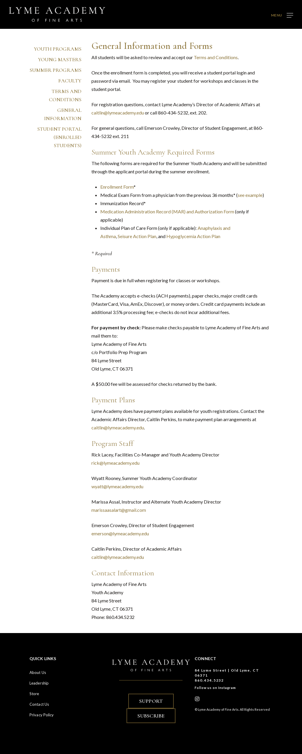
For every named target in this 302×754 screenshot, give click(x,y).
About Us (37, 672)
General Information (63, 111)
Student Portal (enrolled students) (59, 134)
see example (250, 195)
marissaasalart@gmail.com (118, 510)
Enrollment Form (117, 187)
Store (34, 693)
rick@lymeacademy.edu (115, 463)
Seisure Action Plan (137, 236)
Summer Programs (56, 67)
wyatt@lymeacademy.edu (117, 486)
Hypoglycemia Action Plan (193, 236)
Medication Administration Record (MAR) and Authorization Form (167, 211)
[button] (282, 14)
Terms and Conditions (65, 92)
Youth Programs (58, 46)
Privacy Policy (41, 715)
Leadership (39, 683)
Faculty (70, 77)
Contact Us (39, 704)
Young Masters (60, 56)
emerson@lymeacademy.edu (120, 533)
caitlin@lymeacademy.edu (117, 112)
